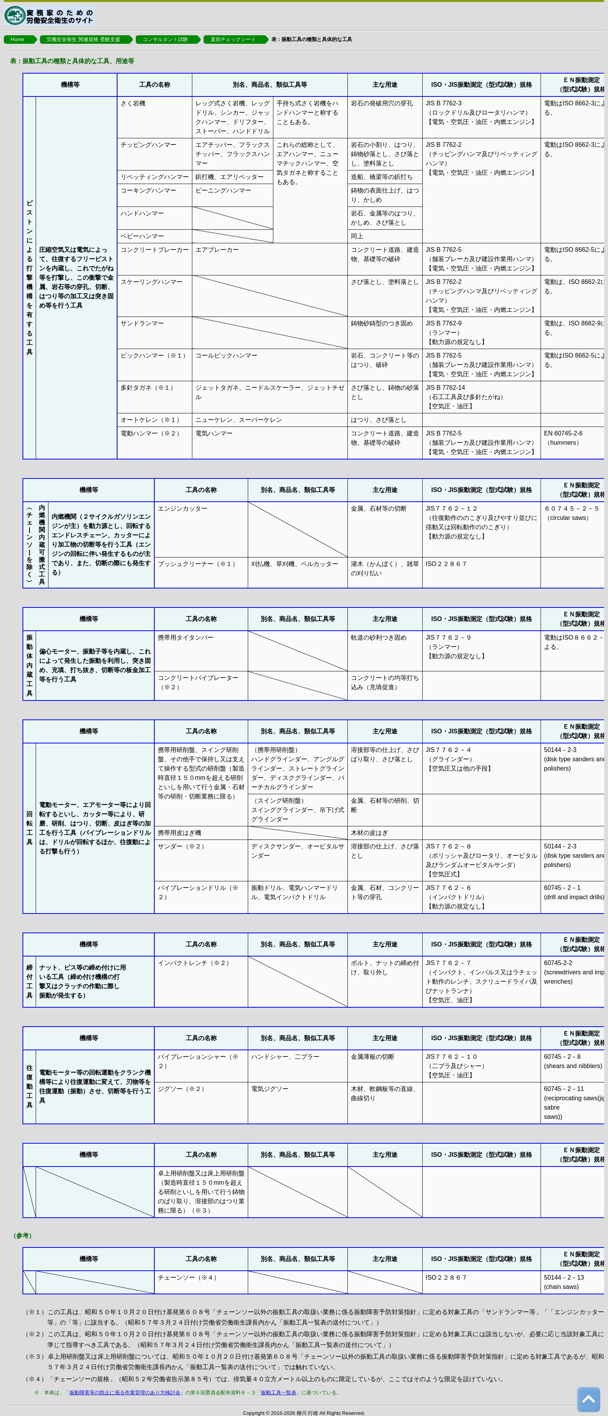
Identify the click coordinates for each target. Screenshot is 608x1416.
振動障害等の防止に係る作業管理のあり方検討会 (124, 1392)
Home (17, 39)
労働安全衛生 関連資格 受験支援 (83, 39)
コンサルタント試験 (165, 39)
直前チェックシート (233, 39)
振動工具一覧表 (278, 1392)
